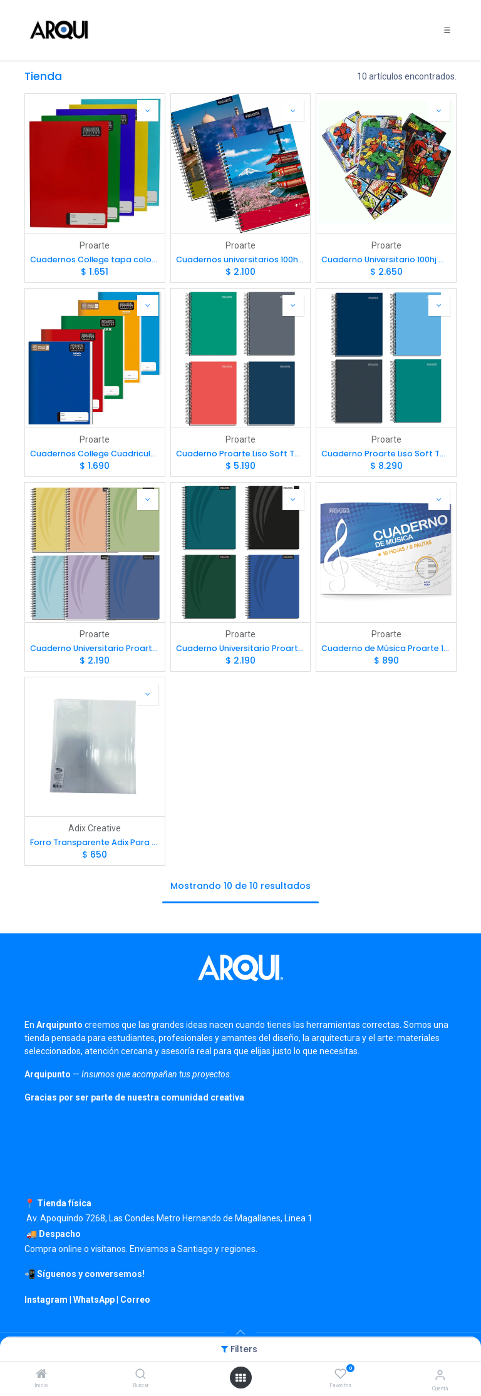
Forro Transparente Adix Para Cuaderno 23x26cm (95, 842)
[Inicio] (41, 1375)
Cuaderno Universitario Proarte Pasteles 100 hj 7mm (95, 648)
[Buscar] (141, 1375)
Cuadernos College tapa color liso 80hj (95, 259)
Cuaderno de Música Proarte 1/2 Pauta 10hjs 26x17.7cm (386, 648)
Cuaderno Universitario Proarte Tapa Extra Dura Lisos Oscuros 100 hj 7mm (241, 648)
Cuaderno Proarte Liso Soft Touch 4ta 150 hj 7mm (241, 453)
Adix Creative (94, 828)
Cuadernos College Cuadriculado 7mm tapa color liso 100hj (95, 453)
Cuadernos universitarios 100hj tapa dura (241, 259)
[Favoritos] (340, 1374)
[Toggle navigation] (447, 30)
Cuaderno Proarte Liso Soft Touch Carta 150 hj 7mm (386, 453)
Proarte (95, 245)
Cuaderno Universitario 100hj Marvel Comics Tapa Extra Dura (386, 259)
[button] (147, 110)
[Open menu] (240, 1377)
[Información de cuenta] (440, 1375)
